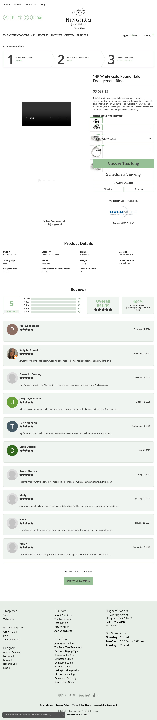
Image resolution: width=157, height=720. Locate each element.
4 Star (27, 302)
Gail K (23, 519)
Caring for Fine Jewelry (66, 670)
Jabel (6, 635)
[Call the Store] (116, 622)
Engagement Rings (14, 46)
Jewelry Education (64, 643)
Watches (56, 35)
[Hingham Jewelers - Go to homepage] (78, 18)
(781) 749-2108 (53, 224)
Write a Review (78, 581)
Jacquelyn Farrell (30, 398)
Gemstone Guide (63, 662)
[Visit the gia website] (62, 695)
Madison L (8, 656)
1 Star (27, 311)
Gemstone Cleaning (65, 678)
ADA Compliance (63, 630)
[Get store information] (116, 625)
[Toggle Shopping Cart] (148, 35)
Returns (139, 189)
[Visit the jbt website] (72, 695)
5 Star (27, 298)
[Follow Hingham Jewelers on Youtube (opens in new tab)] (39, 17)
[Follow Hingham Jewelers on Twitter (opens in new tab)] (32, 17)
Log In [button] (125, 36)
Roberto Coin (10, 663)
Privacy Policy (62, 705)
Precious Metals (62, 666)
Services (82, 35)
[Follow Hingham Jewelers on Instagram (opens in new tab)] (19, 17)
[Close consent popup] (63, 715)
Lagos (6, 667)
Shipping (108, 189)
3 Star (27, 305)
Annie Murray (28, 471)
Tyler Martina (28, 422)
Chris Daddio (27, 447)
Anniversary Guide (64, 681)
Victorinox (8, 619)
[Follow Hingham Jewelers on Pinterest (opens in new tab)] (26, 17)
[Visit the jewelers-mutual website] (84, 695)
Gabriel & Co (10, 631)
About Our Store (63, 615)
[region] (46, 145)
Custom (69, 35)
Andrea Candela (11, 652)
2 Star (27, 308)
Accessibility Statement (105, 705)
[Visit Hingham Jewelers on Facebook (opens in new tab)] (12, 17)
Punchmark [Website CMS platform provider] (84, 714)
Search (19, 61)
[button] (17, 4)
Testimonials (61, 622)
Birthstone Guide (63, 658)
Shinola (7, 615)
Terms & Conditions (81, 705)
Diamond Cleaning (64, 674)
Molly (23, 495)
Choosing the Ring (64, 654)
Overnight (85, 254)
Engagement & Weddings (19, 35)
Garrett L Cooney (30, 374)
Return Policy (61, 626)
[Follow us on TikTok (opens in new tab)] (5, 17)
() (79, 298)
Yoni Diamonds (11, 639)
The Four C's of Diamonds (68, 647)
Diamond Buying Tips (66, 651)
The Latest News (63, 619)
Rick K (23, 543)
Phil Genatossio (29, 326)
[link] (6, 4)
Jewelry (43, 35)
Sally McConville (29, 350)
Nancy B (7, 659)
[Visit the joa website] (96, 695)
